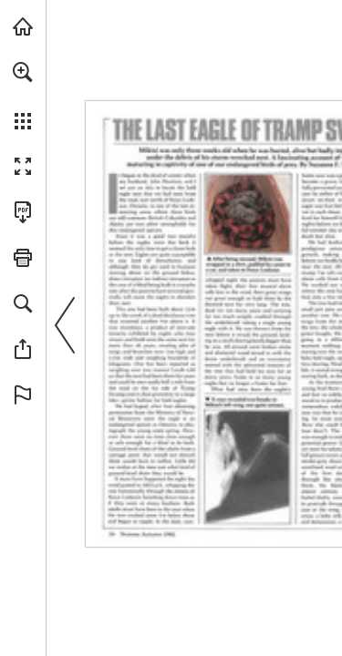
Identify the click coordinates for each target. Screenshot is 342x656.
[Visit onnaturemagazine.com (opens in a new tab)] (23, 26)
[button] (23, 72)
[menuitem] (23, 96)
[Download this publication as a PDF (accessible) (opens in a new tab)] (23, 212)
